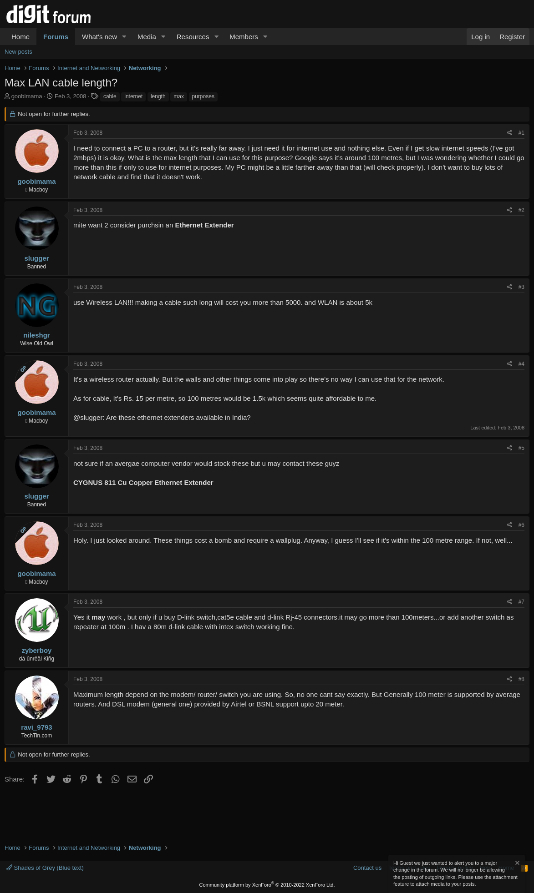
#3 (521, 287)
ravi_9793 (36, 727)
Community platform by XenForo (267, 885)
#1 (521, 133)
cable (110, 96)
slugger (36, 258)
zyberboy (37, 650)
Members (243, 36)
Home (20, 36)
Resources (193, 36)
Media (146, 36)
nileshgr (36, 335)
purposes (203, 96)
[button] (124, 36)
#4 (521, 364)
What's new (99, 36)
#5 (521, 448)
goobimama (26, 96)
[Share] (509, 133)
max (178, 96)
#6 (521, 525)
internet (133, 96)
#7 (521, 602)
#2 (521, 210)
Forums (55, 36)
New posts (18, 51)
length (158, 96)
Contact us (367, 867)
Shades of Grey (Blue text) (45, 867)
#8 (521, 679)
